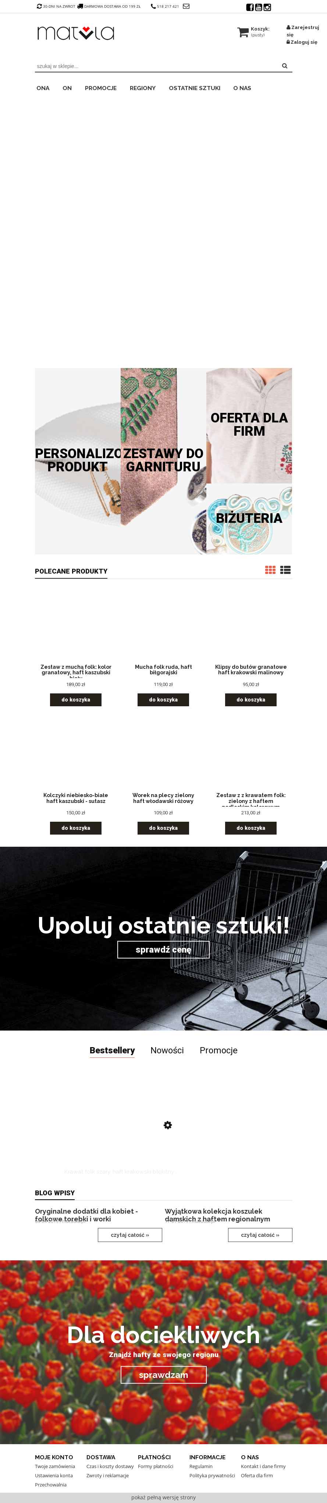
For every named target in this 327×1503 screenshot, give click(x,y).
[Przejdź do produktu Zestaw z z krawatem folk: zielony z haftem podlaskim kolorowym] (251, 756)
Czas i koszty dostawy (110, 1466)
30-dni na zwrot (56, 6)
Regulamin (201, 1466)
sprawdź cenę (163, 950)
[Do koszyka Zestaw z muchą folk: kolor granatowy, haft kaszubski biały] (76, 699)
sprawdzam (163, 1374)
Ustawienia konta (54, 1475)
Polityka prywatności (212, 1475)
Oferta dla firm (249, 424)
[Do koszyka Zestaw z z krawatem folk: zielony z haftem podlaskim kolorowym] (251, 828)
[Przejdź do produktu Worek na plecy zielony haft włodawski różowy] (163, 756)
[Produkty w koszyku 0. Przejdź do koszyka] (254, 28)
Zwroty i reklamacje (107, 1475)
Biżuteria (249, 518)
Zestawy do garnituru (163, 460)
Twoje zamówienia (55, 1466)
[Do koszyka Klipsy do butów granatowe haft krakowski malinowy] (251, 699)
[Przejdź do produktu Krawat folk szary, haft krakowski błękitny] (119, 1129)
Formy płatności (155, 1466)
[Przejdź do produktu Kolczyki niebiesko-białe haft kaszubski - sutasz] (76, 756)
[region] (163, 229)
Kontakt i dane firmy (263, 1466)
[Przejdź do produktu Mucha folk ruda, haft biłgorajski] (163, 628)
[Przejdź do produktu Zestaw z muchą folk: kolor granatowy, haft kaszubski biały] (76, 628)
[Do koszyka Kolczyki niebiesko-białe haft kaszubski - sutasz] (76, 828)
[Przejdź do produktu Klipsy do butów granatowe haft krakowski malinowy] (251, 628)
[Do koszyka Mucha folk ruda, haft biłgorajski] (163, 699)
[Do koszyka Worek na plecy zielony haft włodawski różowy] (163, 828)
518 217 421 (165, 6)
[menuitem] (48, 87)
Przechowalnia (51, 1484)
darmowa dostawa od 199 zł (109, 6)
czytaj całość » (130, 1235)
